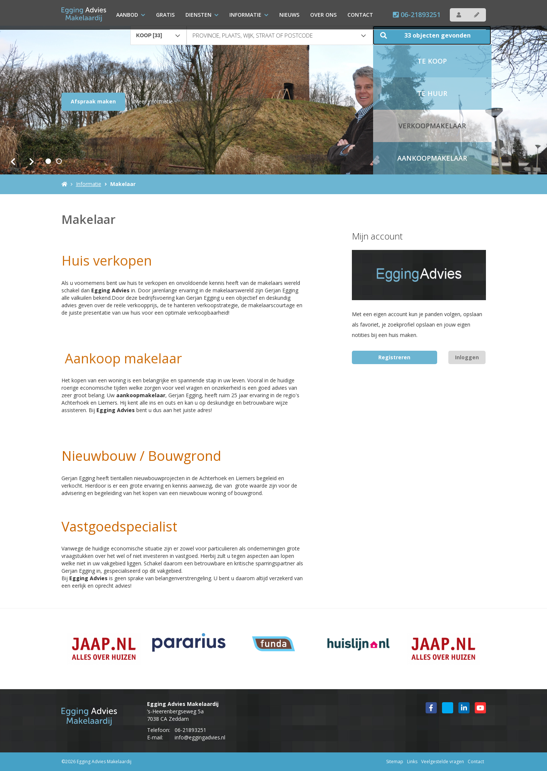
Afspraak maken (93, 101)
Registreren (394, 357)
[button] (432, 35)
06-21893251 (417, 14)
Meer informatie (153, 101)
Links (412, 761)
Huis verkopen (106, 260)
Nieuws (289, 14)
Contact (360, 14)
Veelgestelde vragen (442, 761)
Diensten (202, 14)
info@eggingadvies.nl (200, 737)
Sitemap (394, 761)
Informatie (248, 14)
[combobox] (158, 32)
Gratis (165, 14)
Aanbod (130, 14)
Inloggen (467, 357)
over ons (323, 14)
